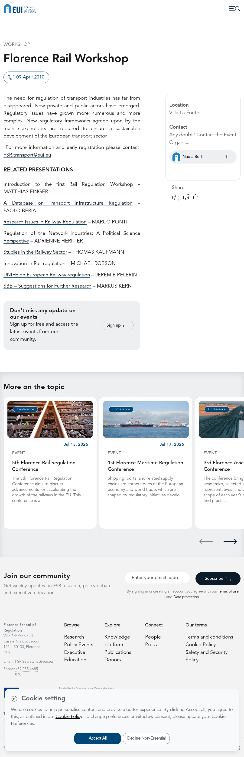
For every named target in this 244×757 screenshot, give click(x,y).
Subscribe (218, 579)
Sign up (118, 325)
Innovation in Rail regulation (34, 263)
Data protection (186, 597)
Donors (112, 660)
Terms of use (228, 591)
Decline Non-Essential (146, 738)
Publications (117, 652)
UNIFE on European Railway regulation (46, 275)
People (153, 637)
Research (74, 637)
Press (151, 644)
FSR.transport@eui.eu (27, 155)
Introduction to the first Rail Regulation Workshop (68, 184)
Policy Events (78, 644)
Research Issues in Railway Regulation (45, 222)
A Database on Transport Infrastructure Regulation (68, 203)
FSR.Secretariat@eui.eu (34, 662)
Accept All (98, 738)
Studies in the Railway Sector (35, 252)
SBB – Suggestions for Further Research (47, 286)
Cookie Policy (200, 644)
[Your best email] (157, 578)
